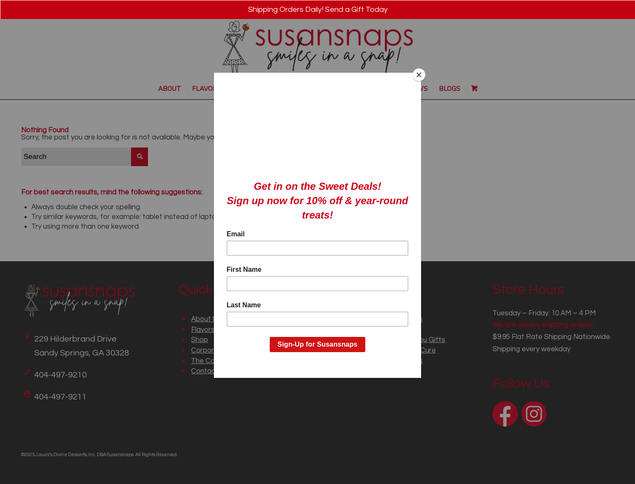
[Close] (419, 74)
